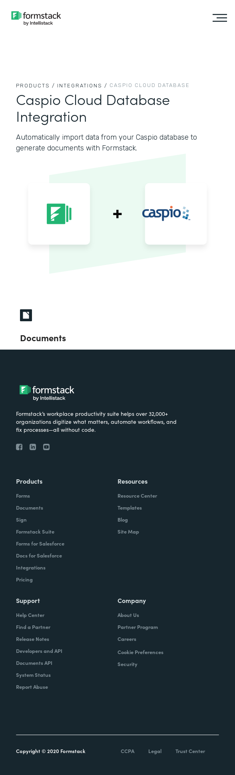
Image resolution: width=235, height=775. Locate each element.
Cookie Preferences (140, 652)
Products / (35, 86)
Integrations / (82, 86)
